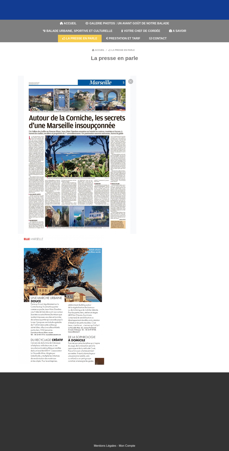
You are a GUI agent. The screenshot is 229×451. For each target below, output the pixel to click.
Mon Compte (127, 445)
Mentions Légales (105, 445)
